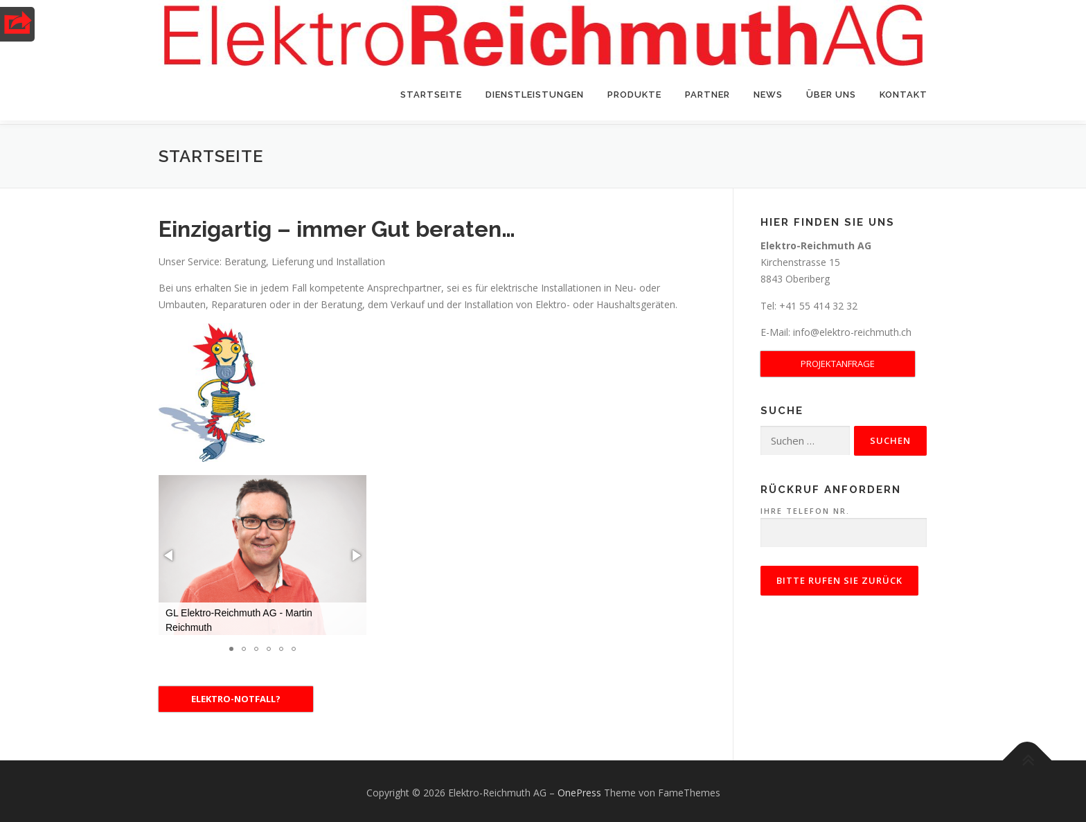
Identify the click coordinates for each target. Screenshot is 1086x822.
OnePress (579, 789)
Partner (707, 94)
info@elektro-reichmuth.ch (852, 328)
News (768, 94)
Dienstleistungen (535, 94)
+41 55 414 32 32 (816, 301)
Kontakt (903, 94)
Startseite (431, 94)
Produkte (634, 94)
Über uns (831, 94)
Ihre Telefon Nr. (843, 518)
